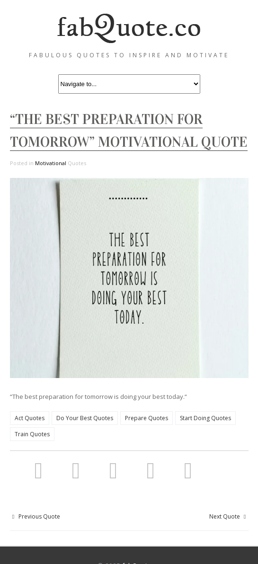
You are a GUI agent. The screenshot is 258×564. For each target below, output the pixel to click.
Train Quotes (32, 434)
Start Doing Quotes (205, 418)
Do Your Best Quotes (84, 418)
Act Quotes (29, 418)
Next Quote (229, 516)
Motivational (50, 163)
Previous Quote (35, 516)
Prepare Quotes (146, 418)
